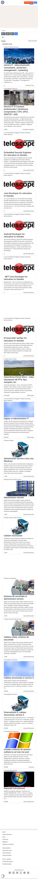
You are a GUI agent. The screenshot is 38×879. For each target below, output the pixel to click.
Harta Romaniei (6, 853)
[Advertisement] (19, 17)
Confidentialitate (6, 864)
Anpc (3, 837)
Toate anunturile (32, 41)
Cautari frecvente (7, 834)
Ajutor (4, 832)
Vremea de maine (7, 850)
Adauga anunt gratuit (8, 844)
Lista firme (5, 839)
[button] (35, 2)
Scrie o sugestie (6, 859)
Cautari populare (6, 855)
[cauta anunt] (19, 30)
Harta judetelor (6, 848)
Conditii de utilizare (7, 861)
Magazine (5, 842)
